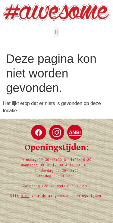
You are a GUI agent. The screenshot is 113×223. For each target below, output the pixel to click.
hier (25, 196)
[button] (56, 32)
